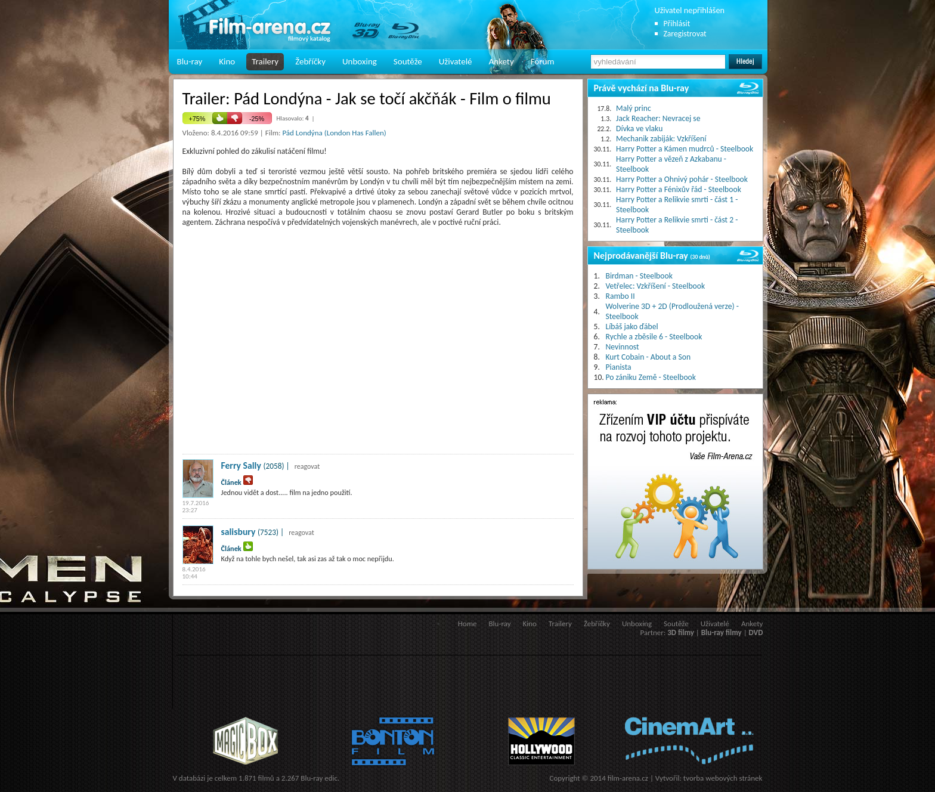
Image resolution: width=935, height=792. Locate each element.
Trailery (265, 61)
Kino (227, 61)
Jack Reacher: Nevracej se (658, 118)
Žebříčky (310, 61)
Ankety (501, 61)
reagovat (307, 466)
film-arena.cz (628, 778)
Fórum (543, 61)
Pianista (618, 367)
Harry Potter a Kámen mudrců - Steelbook (684, 149)
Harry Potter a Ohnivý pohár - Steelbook (682, 179)
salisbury (238, 531)
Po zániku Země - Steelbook (651, 377)
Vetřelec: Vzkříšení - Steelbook (655, 286)
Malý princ (633, 108)
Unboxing (359, 61)
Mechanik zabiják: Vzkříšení (661, 139)
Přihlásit (677, 23)
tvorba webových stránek (723, 778)
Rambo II (620, 296)
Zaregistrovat (685, 34)
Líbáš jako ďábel (632, 326)
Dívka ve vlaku (639, 128)
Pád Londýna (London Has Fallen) (334, 132)
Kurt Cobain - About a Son (648, 357)
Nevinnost (622, 347)
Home (467, 623)
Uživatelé (455, 61)
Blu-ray (190, 61)
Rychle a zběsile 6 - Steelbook (654, 337)
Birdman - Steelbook (639, 276)
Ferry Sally (241, 465)
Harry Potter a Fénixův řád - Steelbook (678, 189)
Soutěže (408, 61)
